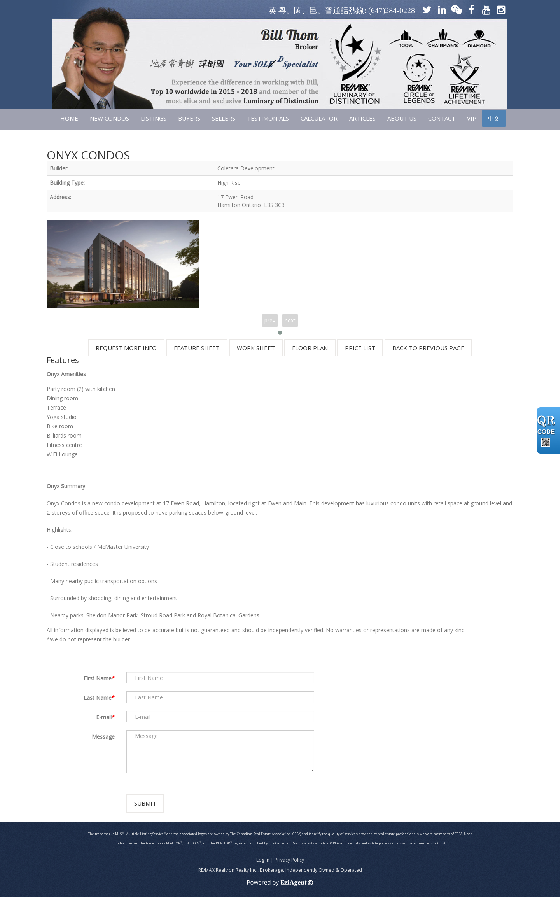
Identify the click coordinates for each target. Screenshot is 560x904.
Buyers (189, 118)
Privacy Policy (289, 867)
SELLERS (223, 118)
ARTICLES (362, 118)
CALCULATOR (319, 118)
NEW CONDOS (109, 118)
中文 (494, 118)
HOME (69, 118)
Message (103, 736)
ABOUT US (401, 118)
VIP (471, 118)
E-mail (104, 717)
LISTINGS (153, 118)
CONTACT (441, 118)
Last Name (98, 697)
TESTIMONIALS (268, 118)
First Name (98, 678)
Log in (263, 867)
